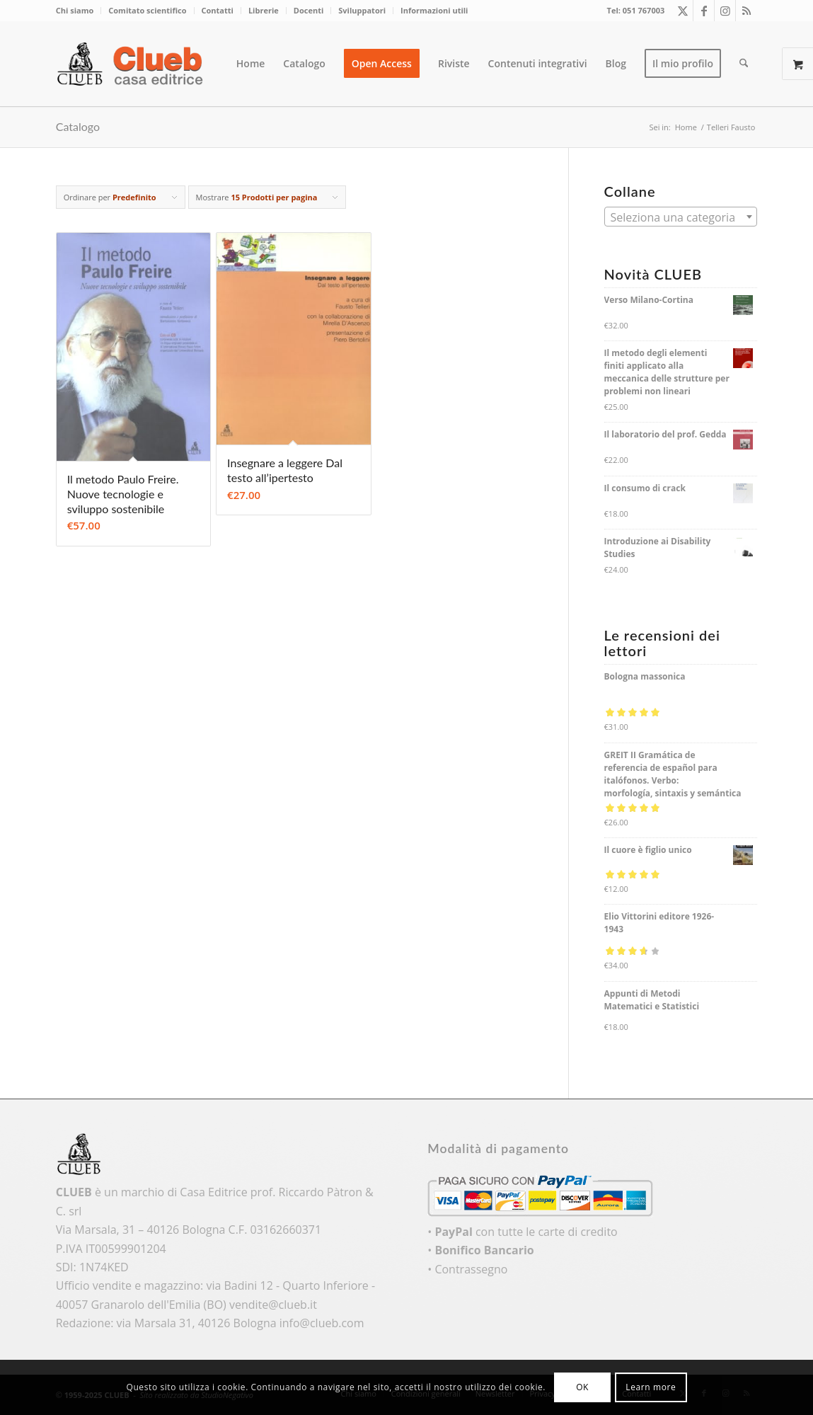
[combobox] (681, 217)
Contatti (217, 10)
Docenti (308, 10)
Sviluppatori (362, 10)
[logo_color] (134, 63)
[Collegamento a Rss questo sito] (746, 10)
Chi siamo (75, 10)
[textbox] (681, 217)
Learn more (650, 1387)
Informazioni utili (434, 10)
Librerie (263, 10)
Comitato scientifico (147, 10)
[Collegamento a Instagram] (725, 10)
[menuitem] (79, 10)
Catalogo (78, 126)
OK (582, 1387)
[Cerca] (744, 63)
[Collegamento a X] (682, 10)
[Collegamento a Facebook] (703, 10)
